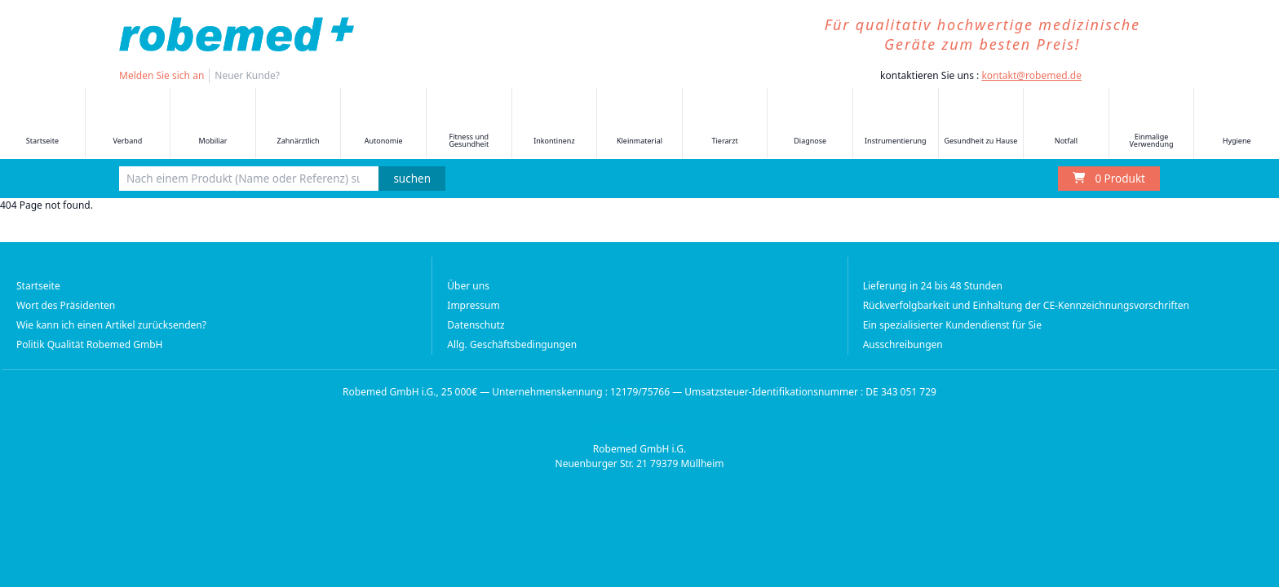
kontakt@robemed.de (1031, 75)
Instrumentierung (896, 124)
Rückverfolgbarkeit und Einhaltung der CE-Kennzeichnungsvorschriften (1026, 305)
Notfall (1066, 124)
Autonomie (384, 124)
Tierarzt (725, 124)
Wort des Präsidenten (65, 305)
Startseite (42, 124)
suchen (412, 178)
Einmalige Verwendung (1152, 124)
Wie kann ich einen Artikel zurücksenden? (111, 325)
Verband (127, 124)
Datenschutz (475, 325)
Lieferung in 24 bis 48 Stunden (932, 286)
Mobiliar (213, 124)
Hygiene (1236, 124)
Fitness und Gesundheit (469, 124)
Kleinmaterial (639, 124)
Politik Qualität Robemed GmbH (89, 344)
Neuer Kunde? (247, 75)
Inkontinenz (553, 124)
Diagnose (810, 124)
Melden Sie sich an (161, 75)
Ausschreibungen (903, 344)
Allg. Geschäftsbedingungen (512, 344)
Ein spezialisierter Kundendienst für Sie (952, 325)
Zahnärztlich (298, 124)
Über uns (468, 286)
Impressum (473, 305)
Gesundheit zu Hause (980, 124)
